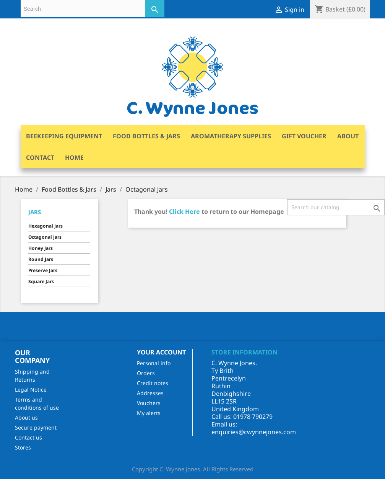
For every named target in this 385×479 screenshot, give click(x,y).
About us (26, 417)
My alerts (149, 413)
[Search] (336, 207)
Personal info (154, 363)
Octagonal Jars (45, 237)
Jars (34, 212)
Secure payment (36, 427)
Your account (161, 352)
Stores (23, 447)
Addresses (150, 393)
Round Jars (40, 259)
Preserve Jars (42, 270)
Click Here (184, 211)
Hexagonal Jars (45, 226)
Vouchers (149, 403)
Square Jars (41, 281)
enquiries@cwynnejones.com (253, 432)
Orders (146, 373)
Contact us (28, 437)
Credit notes (152, 383)
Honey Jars (40, 248)
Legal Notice (31, 389)
